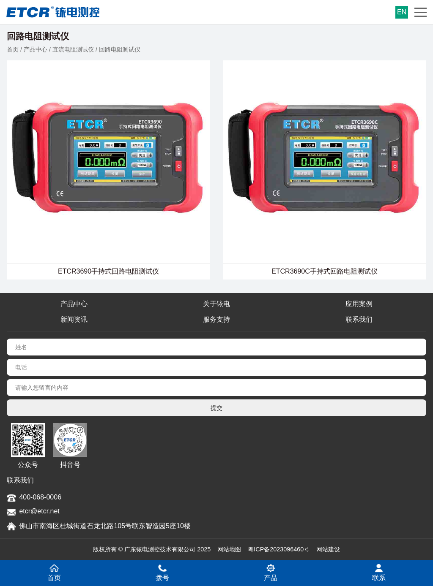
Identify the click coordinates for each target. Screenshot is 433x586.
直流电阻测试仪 (73, 49)
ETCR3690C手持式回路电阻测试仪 (324, 271)
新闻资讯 (74, 319)
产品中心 (35, 49)
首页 (13, 49)
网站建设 (328, 549)
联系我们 (359, 319)
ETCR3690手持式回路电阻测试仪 (108, 271)
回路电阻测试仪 (119, 49)
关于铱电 (216, 303)
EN (401, 12)
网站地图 (229, 549)
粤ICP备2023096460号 (279, 549)
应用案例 (359, 303)
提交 (216, 407)
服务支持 (216, 319)
